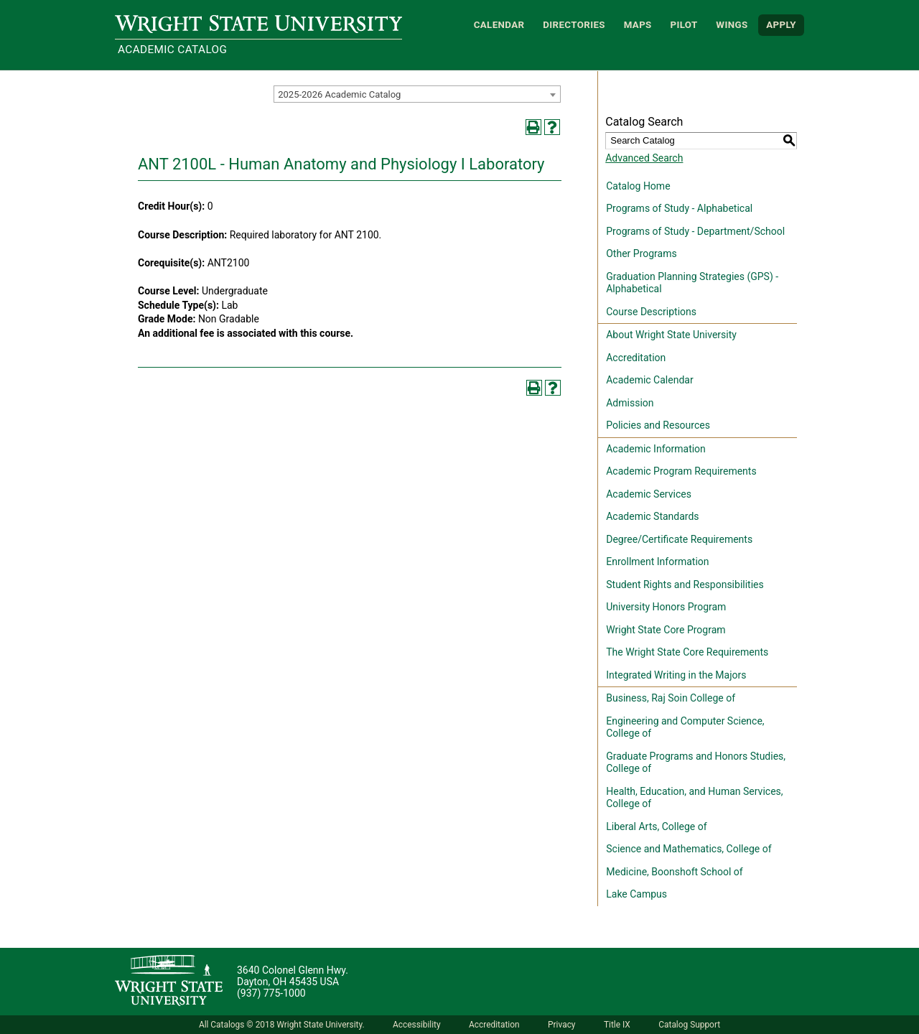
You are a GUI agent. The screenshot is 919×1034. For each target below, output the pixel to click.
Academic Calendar (649, 380)
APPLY (781, 24)
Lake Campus (636, 894)
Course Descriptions (651, 311)
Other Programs (641, 253)
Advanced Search (644, 158)
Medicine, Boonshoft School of (674, 871)
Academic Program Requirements (681, 471)
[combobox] (417, 94)
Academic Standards (652, 516)
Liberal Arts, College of (656, 826)
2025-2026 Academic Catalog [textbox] (339, 94)
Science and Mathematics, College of (688, 848)
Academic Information (656, 449)
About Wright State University (671, 334)
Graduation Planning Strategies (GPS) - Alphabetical (692, 283)
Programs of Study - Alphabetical (679, 208)
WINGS (731, 24)
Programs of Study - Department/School (695, 231)
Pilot (683, 24)
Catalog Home (638, 186)
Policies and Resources (658, 425)
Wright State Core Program (665, 629)
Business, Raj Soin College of (670, 698)
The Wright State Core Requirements (687, 652)
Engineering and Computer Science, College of (685, 727)
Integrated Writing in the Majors (676, 675)
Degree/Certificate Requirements (679, 539)
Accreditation (636, 357)
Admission (629, 403)
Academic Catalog (172, 49)
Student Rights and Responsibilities (685, 584)
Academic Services (648, 494)
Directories (574, 24)
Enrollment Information (657, 561)
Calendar (499, 24)
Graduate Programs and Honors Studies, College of (695, 762)
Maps (638, 24)
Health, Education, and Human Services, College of (694, 798)
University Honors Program (666, 607)
